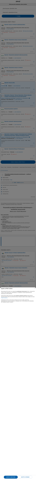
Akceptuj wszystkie (10, 477)
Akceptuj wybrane (25, 477)
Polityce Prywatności (4, 297)
